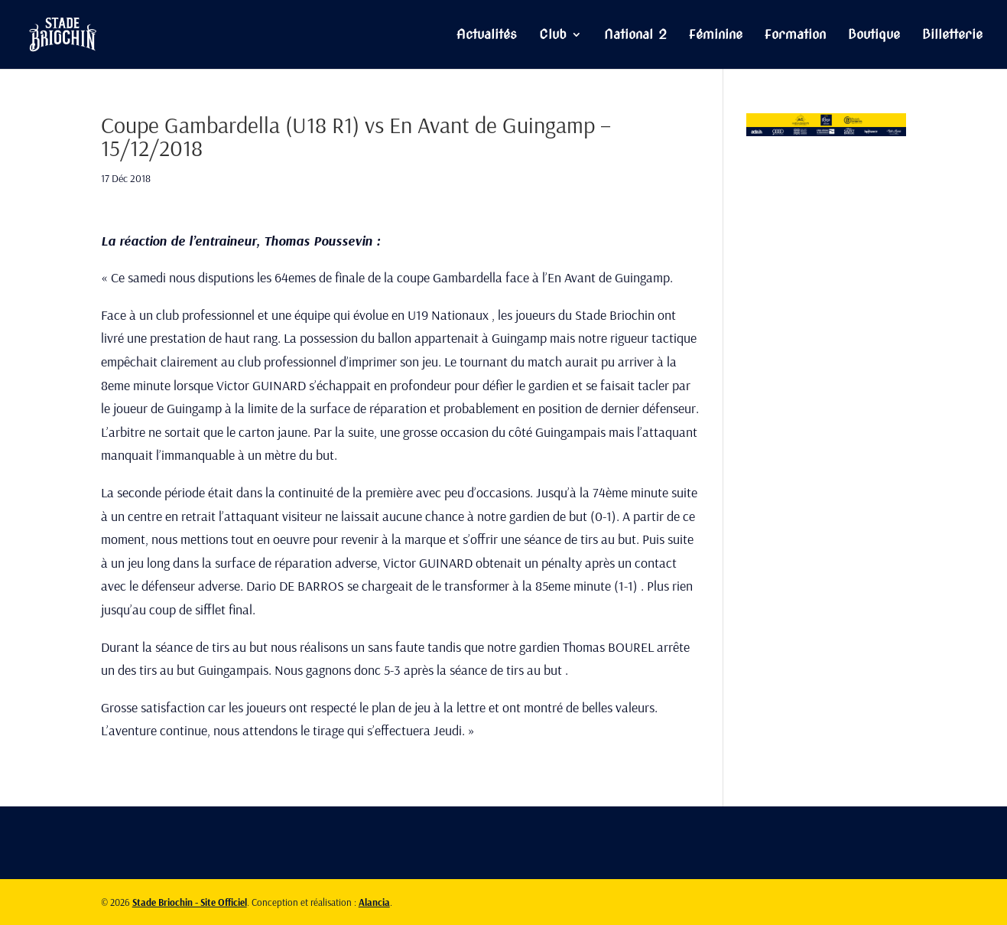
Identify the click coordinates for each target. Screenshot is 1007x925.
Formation (795, 35)
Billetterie (952, 35)
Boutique (874, 35)
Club (553, 35)
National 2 (635, 35)
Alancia (374, 902)
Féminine (715, 35)
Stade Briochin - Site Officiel (189, 902)
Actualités (486, 35)
